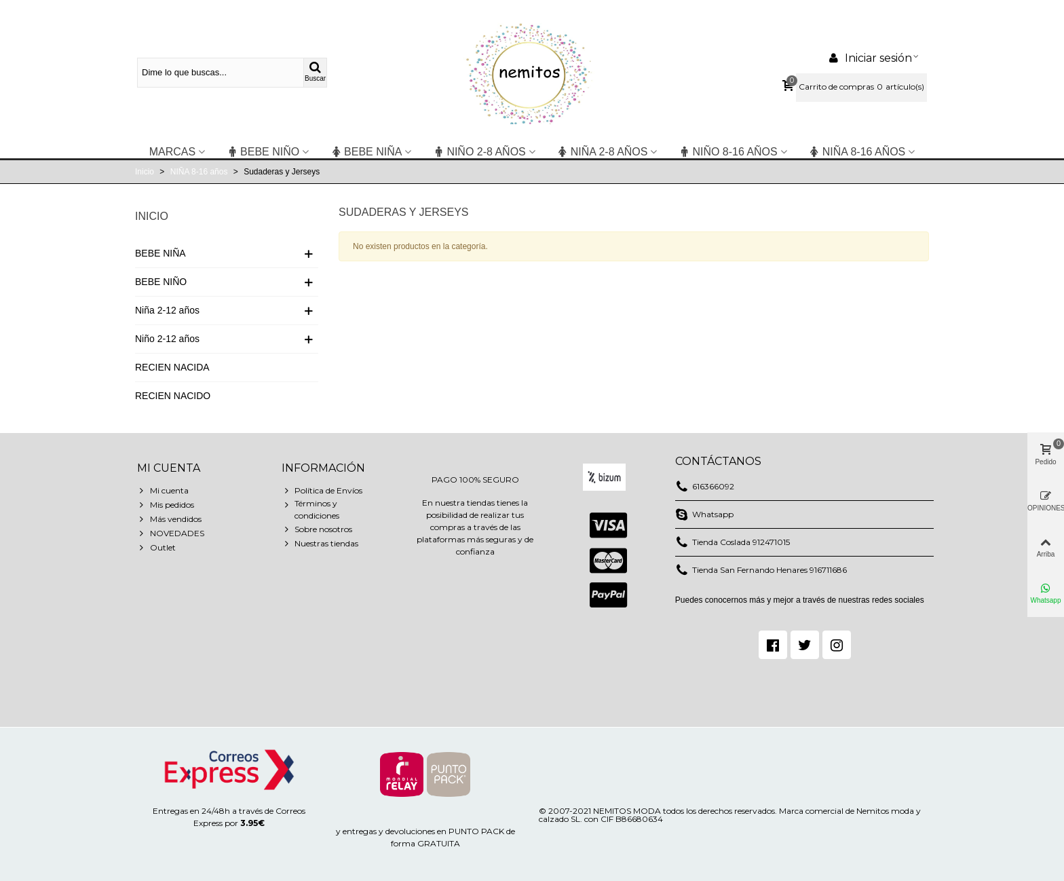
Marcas (172, 151)
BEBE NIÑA (366, 151)
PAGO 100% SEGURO (475, 479)
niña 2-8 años (602, 151)
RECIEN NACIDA (172, 367)
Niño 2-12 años (167, 338)
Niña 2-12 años (167, 310)
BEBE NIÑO (263, 151)
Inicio (151, 216)
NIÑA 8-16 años (857, 151)
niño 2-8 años (479, 151)
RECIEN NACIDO (172, 395)
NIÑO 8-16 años (728, 151)
